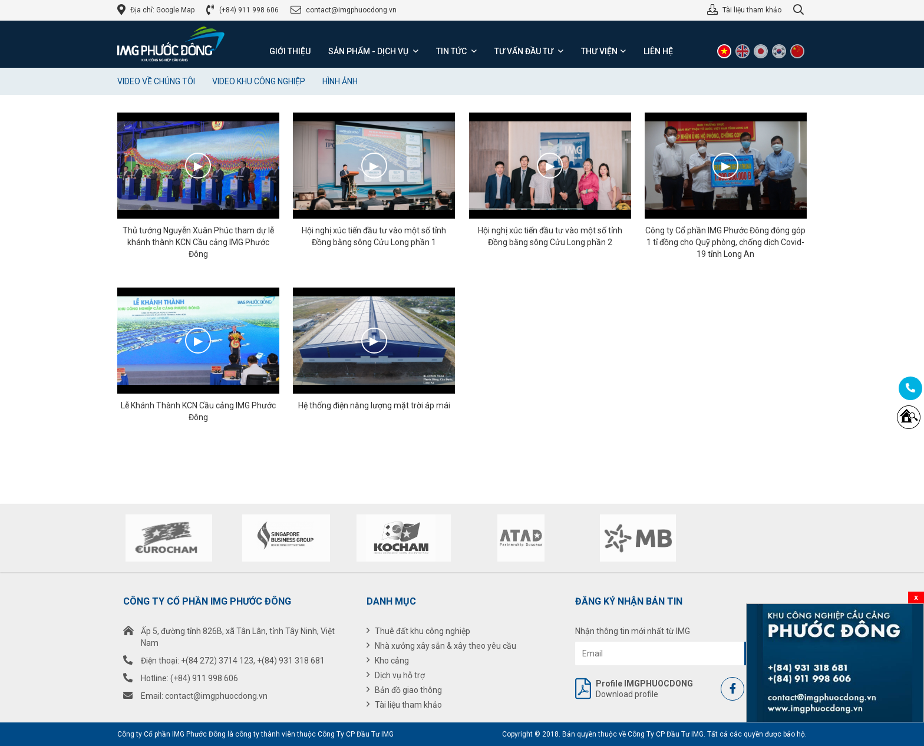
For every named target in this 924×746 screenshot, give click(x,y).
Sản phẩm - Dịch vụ (373, 51)
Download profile (623, 688)
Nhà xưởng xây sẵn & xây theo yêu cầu (445, 646)
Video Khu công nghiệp (258, 81)
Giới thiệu (290, 51)
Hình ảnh (340, 81)
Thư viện (603, 51)
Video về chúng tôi (156, 81)
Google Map (175, 10)
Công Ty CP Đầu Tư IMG (356, 734)
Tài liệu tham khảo (751, 10)
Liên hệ (658, 51)
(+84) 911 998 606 (249, 10)
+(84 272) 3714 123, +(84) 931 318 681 (253, 660)
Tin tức (456, 51)
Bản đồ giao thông (408, 690)
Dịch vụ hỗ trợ (400, 675)
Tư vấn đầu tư (528, 51)
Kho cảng (392, 660)
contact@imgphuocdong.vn (351, 10)
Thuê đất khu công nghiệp (422, 631)
